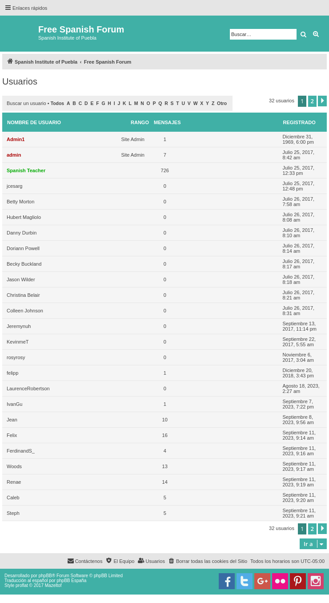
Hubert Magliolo (24, 217)
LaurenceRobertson (28, 388)
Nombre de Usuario (34, 122)
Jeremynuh (19, 326)
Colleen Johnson (25, 310)
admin (14, 155)
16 (165, 435)
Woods (14, 466)
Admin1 (15, 139)
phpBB (45, 575)
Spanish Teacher (26, 170)
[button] (322, 101)
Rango (140, 122)
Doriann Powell (23, 248)
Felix (12, 435)
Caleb (13, 497)
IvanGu (14, 404)
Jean (12, 419)
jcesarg (14, 186)
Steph (13, 513)
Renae (14, 482)
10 (165, 419)
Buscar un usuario (26, 103)
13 (165, 466)
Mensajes (167, 122)
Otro (222, 103)
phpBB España (71, 580)
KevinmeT (18, 341)
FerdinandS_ (21, 450)
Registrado (299, 122)
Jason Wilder (21, 279)
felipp (12, 373)
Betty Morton (20, 201)
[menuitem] (207, 561)
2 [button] (312, 101)
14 (165, 482)
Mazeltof (53, 585)
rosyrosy (16, 357)
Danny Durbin (21, 232)
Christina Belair (23, 295)
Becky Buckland (24, 264)
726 (165, 170)
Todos (57, 103)
